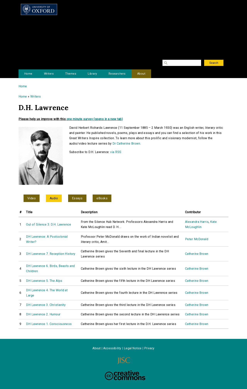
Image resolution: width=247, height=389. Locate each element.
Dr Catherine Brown (126, 143)
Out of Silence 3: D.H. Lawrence (48, 224)
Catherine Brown (196, 254)
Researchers (117, 73)
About (141, 73)
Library (92, 73)
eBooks (101, 198)
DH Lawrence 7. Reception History (50, 254)
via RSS (115, 152)
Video (31, 198)
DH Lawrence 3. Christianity (46, 305)
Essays (77, 198)
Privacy (149, 348)
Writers (49, 73)
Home (28, 73)
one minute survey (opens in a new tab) (95, 119)
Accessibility (112, 348)
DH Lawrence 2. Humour (43, 314)
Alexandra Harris (197, 222)
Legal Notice (132, 348)
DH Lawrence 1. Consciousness (49, 324)
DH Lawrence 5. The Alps (44, 281)
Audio (54, 198)
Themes (70, 73)
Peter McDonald (196, 239)
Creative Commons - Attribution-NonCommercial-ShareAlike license (125, 375)
